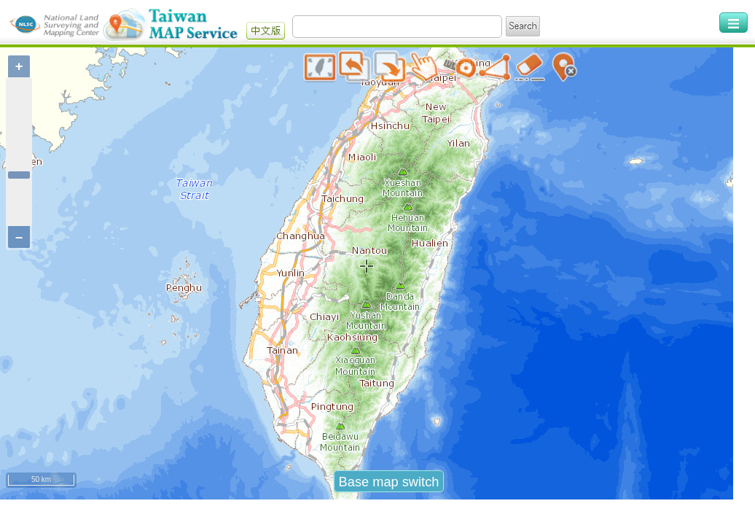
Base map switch (389, 496)
